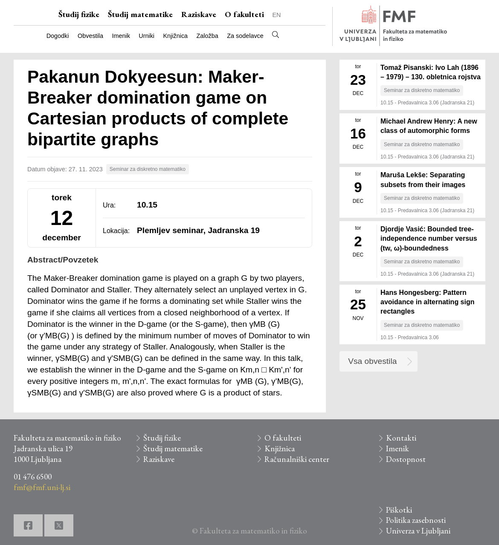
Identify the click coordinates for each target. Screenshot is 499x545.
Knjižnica (175, 35)
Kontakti (401, 438)
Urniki (146, 35)
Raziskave (198, 14)
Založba (207, 35)
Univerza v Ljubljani (418, 530)
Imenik (121, 35)
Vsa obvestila (372, 361)
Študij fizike (78, 14)
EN (277, 15)
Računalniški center (296, 459)
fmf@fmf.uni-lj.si (42, 487)
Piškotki (399, 510)
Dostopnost (406, 459)
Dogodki (57, 35)
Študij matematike (140, 14)
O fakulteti (244, 14)
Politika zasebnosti (416, 520)
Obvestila (90, 35)
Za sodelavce (245, 35)
